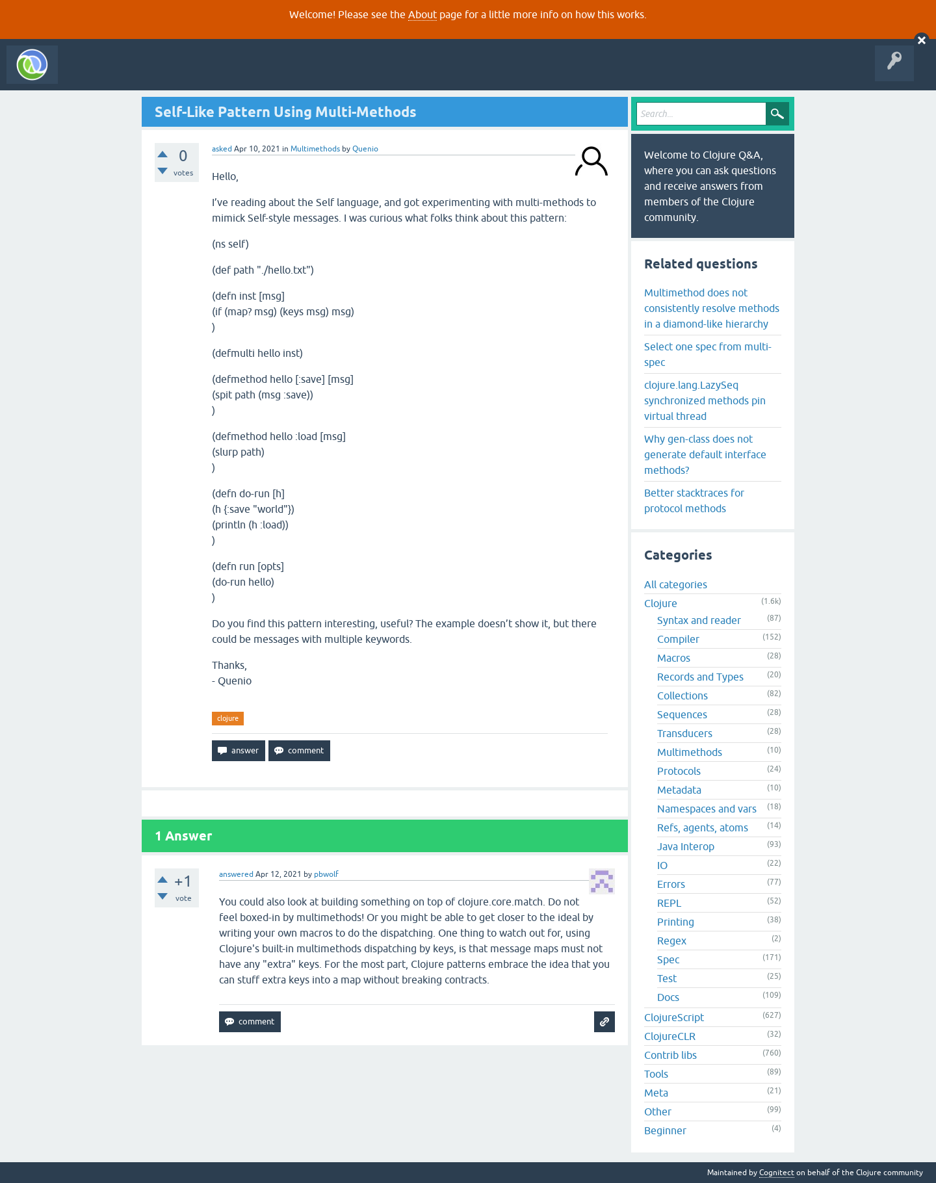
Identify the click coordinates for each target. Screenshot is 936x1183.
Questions (139, 74)
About (422, 14)
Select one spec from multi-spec (708, 354)
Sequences (682, 714)
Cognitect (776, 1172)
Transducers (684, 733)
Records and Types (700, 676)
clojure (228, 718)
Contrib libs (670, 1055)
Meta (656, 1092)
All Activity (87, 74)
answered (236, 874)
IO (662, 865)
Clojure (660, 603)
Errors (671, 884)
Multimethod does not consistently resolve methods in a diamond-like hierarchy (711, 308)
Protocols (679, 771)
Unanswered (193, 74)
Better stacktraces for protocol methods (694, 500)
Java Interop (685, 846)
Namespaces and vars (707, 808)
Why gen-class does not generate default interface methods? (705, 454)
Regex (671, 940)
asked (222, 148)
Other (657, 1111)
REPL (669, 903)
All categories (675, 584)
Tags (243, 74)
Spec (668, 959)
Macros (673, 658)
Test (667, 978)
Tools (656, 1074)
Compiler (678, 639)
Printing (675, 922)
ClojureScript (674, 1017)
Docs (668, 997)
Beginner (665, 1130)
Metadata (679, 790)
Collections (682, 695)
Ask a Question (297, 74)
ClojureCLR (670, 1036)
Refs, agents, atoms (702, 827)
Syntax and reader (699, 620)
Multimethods (315, 148)
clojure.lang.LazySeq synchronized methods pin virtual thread (705, 400)
